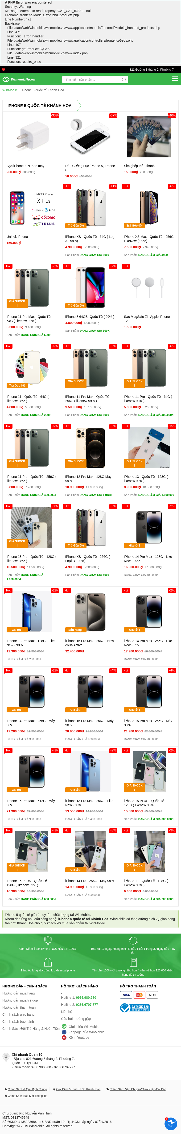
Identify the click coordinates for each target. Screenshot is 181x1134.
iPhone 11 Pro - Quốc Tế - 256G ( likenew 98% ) (31, 479)
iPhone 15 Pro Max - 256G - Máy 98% (89, 723)
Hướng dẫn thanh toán (19, 1007)
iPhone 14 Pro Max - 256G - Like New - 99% (148, 643)
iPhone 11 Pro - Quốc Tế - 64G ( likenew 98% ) (148, 399)
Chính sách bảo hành (18, 1021)
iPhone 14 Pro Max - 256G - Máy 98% (31, 723)
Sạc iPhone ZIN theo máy (25, 166)
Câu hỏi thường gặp (76, 1019)
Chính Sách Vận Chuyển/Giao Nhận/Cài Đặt (137, 1089)
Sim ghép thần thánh (139, 166)
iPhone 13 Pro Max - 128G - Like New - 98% (31, 643)
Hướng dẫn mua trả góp (20, 1000)
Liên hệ (66, 1012)
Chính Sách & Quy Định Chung (27, 1089)
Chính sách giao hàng (18, 1014)
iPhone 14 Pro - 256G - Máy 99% (89, 881)
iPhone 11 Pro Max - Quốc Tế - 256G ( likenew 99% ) (88, 399)
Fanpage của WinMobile (86, 1032)
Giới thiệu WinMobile (84, 1027)
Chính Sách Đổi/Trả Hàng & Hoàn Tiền (31, 1028)
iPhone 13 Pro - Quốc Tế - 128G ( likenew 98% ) (31, 559)
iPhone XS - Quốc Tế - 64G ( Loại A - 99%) (90, 239)
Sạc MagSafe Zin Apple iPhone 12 (147, 319)
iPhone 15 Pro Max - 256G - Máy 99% (148, 723)
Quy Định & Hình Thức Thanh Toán (78, 1089)
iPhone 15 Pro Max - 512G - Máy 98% (31, 803)
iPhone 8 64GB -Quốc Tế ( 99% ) (89, 317)
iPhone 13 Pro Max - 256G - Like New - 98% (89, 803)
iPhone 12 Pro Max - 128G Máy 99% (88, 479)
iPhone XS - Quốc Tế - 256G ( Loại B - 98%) (87, 559)
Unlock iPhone (17, 237)
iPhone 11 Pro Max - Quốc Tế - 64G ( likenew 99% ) (30, 319)
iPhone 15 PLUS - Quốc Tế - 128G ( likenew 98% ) (145, 803)
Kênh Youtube (79, 1037)
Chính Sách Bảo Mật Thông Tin (27, 1096)
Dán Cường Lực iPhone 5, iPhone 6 (90, 168)
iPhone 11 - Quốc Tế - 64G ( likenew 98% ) (28, 399)
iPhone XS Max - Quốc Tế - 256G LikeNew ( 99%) (149, 239)
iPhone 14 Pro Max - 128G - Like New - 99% (148, 559)
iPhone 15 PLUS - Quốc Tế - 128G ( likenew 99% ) (28, 883)
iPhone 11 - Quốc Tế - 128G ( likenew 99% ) (146, 883)
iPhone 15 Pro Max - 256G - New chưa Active (89, 643)
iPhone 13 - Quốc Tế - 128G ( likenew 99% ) (146, 479)
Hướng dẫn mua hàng (18, 993)
